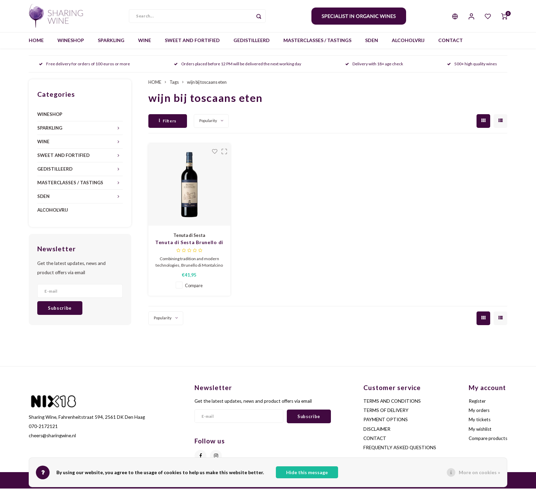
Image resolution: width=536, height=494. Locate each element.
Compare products (488, 443)
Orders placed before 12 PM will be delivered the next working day (237, 69)
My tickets (480, 425)
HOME (36, 46)
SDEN (371, 46)
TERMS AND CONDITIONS (392, 406)
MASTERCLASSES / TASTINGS (317, 46)
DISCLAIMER (376, 434)
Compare (194, 291)
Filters (167, 126)
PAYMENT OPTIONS (385, 425)
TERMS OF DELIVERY (385, 415)
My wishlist (480, 434)
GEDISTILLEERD (251, 46)
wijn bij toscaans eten (207, 87)
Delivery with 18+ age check (374, 69)
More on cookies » (479, 472)
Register (477, 406)
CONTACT (450, 46)
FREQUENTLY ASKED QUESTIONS (399, 453)
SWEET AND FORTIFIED (192, 46)
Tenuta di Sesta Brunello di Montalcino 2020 (189, 248)
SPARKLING (111, 46)
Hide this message (307, 472)
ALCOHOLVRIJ (408, 46)
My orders (479, 415)
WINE (144, 46)
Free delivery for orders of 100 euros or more (84, 69)
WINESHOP (70, 46)
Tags (174, 87)
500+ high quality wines (472, 69)
